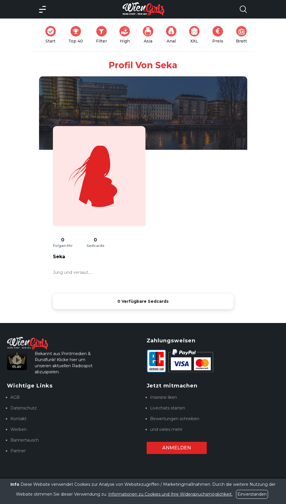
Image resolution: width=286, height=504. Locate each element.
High (126, 35)
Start (52, 35)
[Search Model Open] (243, 9)
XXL (195, 35)
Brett (243, 35)
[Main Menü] (42, 9)
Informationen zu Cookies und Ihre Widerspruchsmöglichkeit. (170, 494)
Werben (18, 429)
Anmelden (176, 448)
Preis (219, 35)
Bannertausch (24, 440)
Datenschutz (23, 408)
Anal (173, 35)
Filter (103, 35)
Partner (18, 450)
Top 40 (77, 35)
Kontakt (18, 418)
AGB (15, 397)
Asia (150, 35)
